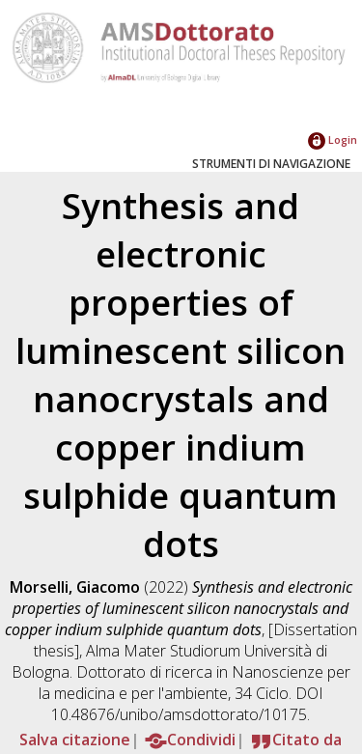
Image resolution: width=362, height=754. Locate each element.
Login (332, 139)
